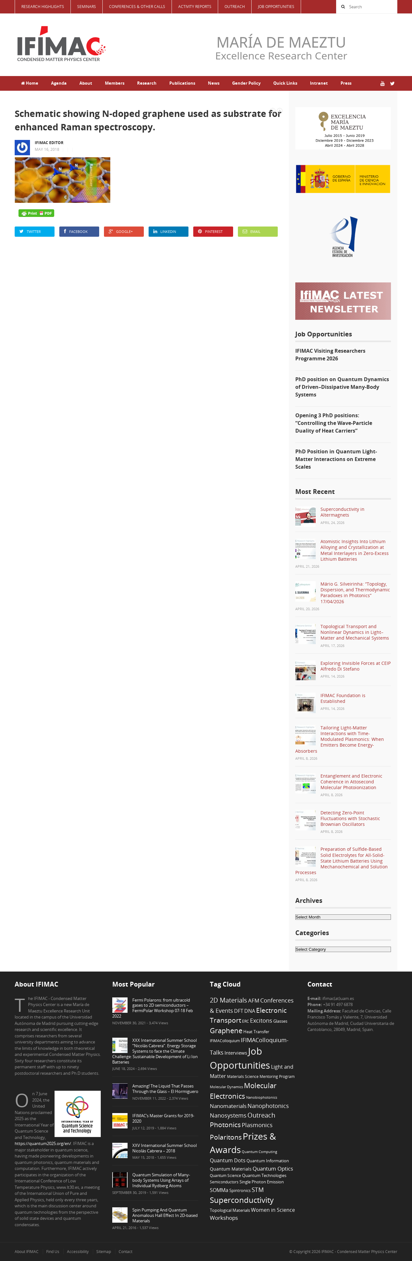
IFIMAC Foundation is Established (342, 698)
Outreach (234, 6)
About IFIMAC (27, 1251)
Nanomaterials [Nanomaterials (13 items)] (228, 1106)
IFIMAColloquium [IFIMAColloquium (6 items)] (225, 1040)
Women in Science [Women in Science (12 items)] (273, 1209)
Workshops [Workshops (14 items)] (224, 1217)
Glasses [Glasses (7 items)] (280, 1021)
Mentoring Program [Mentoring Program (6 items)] (277, 1076)
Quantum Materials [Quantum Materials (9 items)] (231, 1169)
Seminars (86, 6)
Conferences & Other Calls (137, 6)
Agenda (59, 83)
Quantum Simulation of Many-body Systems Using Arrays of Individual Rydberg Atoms (161, 1180)
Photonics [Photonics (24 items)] (225, 1124)
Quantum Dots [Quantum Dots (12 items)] (228, 1160)
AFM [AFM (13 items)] (253, 1000)
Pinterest (210, 231)
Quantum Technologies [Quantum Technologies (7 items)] (264, 1175)
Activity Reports (194, 6)
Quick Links (285, 83)
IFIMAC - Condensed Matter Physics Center (358, 1251)
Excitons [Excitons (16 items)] (261, 1020)
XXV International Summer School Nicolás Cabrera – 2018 (164, 1148)
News (213, 83)
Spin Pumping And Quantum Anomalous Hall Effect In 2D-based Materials (165, 1215)
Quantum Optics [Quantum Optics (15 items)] (273, 1168)
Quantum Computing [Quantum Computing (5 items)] (259, 1152)
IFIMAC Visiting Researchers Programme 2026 (330, 354)
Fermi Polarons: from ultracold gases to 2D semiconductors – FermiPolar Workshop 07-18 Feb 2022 (152, 1008)
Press (346, 83)
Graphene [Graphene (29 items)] (226, 1030)
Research (147, 83)
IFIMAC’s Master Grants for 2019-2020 (163, 1118)
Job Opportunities (276, 6)
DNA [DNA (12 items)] (249, 1010)
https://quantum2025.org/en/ (43, 1143)
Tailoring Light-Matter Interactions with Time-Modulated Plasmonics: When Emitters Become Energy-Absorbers (339, 739)
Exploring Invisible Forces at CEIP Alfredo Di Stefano (355, 666)
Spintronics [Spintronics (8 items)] (240, 1190)
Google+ (121, 231)
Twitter (30, 231)
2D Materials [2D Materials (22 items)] (228, 1000)
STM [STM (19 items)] (258, 1190)
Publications (182, 83)
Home (29, 83)
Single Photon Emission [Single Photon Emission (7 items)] (261, 1182)
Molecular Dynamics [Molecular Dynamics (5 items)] (226, 1087)
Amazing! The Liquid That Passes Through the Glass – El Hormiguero (165, 1088)
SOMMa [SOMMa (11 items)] (219, 1190)
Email (252, 231)
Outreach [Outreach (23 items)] (261, 1115)
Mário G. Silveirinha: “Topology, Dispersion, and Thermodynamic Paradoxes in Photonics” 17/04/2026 (355, 592)
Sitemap (103, 1251)
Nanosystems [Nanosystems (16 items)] (228, 1115)
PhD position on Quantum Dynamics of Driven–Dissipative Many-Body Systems (342, 387)
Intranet (319, 83)
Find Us (52, 1251)
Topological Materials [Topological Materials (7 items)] (230, 1210)
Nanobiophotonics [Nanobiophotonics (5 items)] (261, 1097)
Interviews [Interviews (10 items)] (235, 1053)
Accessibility (78, 1251)
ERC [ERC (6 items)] (245, 1021)
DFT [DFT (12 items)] (238, 1010)
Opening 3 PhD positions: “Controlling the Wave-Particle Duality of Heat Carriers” (333, 423)
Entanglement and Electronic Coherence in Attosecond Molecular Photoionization (351, 781)
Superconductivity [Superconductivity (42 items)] (242, 1200)
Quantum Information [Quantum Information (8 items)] (267, 1161)
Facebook (76, 231)
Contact (125, 1251)
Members (114, 83)
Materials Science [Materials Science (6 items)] (243, 1076)
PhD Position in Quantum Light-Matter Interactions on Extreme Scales (336, 459)
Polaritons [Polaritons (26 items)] (226, 1137)
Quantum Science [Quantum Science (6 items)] (225, 1175)
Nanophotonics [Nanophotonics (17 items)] (268, 1106)
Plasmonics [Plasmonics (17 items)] (257, 1125)
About (85, 83)
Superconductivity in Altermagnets (342, 512)
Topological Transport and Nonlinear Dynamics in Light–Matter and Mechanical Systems (354, 632)
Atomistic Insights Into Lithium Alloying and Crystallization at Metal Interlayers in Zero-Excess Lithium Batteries (354, 550)
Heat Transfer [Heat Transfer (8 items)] (256, 1031)
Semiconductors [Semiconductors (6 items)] (224, 1181)
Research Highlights (42, 6)
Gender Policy (246, 83)
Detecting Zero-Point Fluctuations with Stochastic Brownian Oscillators (350, 818)
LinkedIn (164, 231)
